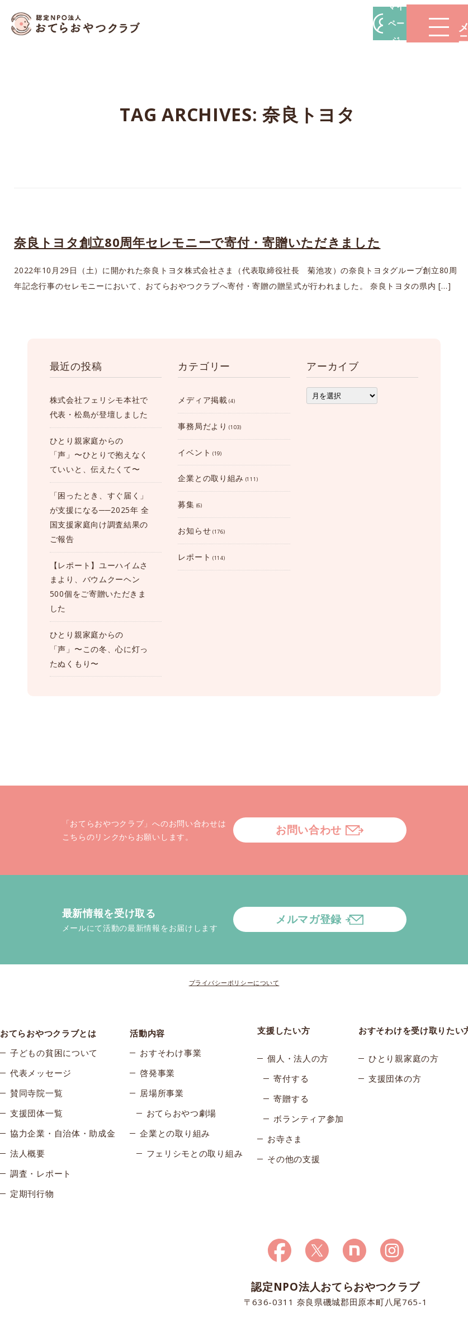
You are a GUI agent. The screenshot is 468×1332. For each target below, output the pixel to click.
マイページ (299, 23)
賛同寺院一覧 (36, 1053)
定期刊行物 (32, 1154)
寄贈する (291, 1053)
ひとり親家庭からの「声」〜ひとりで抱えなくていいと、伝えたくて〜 (99, 455)
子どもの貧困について (54, 1013)
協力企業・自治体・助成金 (62, 1094)
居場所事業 (162, 1053)
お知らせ (194, 530)
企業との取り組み (211, 478)
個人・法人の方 (298, 1013)
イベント (194, 452)
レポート (194, 556)
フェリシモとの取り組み (194, 1114)
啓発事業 (157, 1033)
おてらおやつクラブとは (48, 985)
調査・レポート (41, 1134)
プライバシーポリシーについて (234, 938)
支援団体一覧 (36, 1073)
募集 (186, 504)
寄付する (291, 1033)
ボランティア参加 (308, 1073)
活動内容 (147, 985)
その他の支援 (293, 1114)
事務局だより (202, 426)
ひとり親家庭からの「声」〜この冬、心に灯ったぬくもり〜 (99, 649)
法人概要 (27, 1114)
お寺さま (284, 1094)
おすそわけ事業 (170, 1013)
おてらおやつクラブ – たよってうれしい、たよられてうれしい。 (84, 24)
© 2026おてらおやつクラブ (44, 1320)
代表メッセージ (41, 1033)
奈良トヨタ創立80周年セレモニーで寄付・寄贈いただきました (197, 242)
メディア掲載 (202, 399)
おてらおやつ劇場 (181, 1073)
